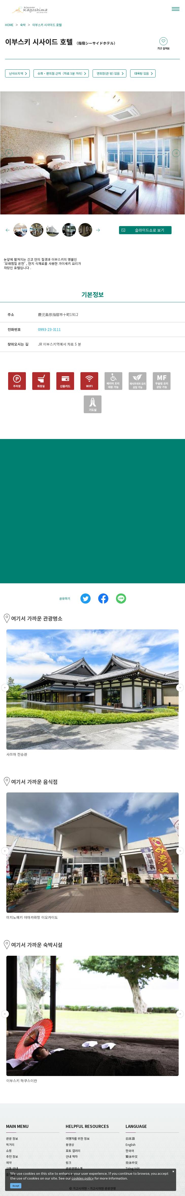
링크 (68, 1162)
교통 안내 (12, 1168)
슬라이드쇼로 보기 (149, 230)
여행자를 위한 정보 (78, 1138)
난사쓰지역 (16, 73)
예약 (9, 1162)
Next (176, 153)
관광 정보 (12, 1138)
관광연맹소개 (74, 1168)
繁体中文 (132, 1156)
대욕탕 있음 (141, 73)
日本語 (130, 1138)
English (131, 1144)
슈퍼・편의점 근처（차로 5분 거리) (60, 73)
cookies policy (83, 1178)
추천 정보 (12, 1156)
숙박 (23, 25)
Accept (15, 1185)
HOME (9, 25)
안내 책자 (72, 1156)
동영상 (70, 1144)
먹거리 (10, 1144)
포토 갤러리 (73, 1150)
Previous (9, 153)
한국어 (130, 1150)
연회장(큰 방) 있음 (108, 73)
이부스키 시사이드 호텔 (47, 25)
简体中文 (132, 1162)
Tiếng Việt (133, 1168)
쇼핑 (9, 1150)
